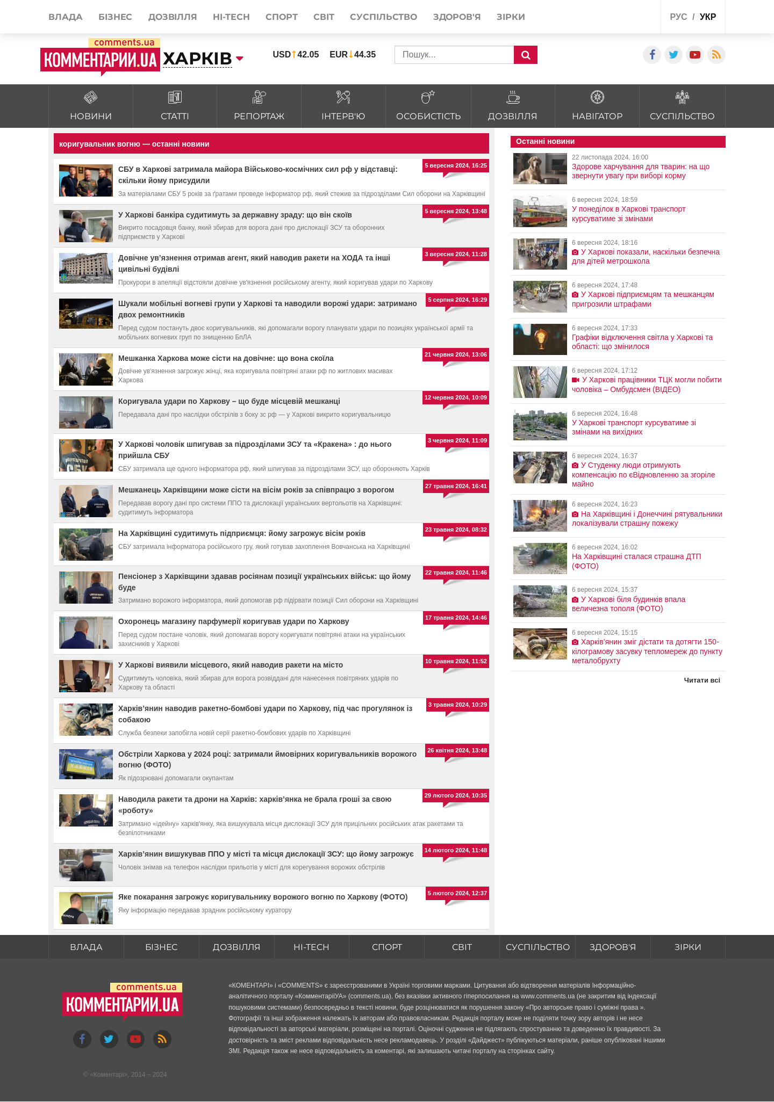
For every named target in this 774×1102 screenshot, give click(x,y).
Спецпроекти (612, 18)
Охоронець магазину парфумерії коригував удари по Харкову (233, 621)
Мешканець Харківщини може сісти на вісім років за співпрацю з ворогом (256, 489)
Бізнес (161, 947)
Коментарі (109, 1074)
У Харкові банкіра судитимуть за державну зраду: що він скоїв (235, 215)
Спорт (386, 947)
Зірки (688, 947)
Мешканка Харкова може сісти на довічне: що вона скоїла (226, 358)
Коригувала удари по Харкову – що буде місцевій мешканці (229, 401)
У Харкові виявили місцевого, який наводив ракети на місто (230, 665)
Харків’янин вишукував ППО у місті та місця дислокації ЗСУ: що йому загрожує (266, 854)
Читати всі (702, 680)
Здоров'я (613, 947)
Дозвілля (236, 947)
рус (678, 16)
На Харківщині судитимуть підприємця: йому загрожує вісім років (242, 533)
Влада (86, 947)
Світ (461, 947)
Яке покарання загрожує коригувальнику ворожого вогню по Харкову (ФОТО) (262, 897)
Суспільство (537, 947)
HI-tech (311, 947)
